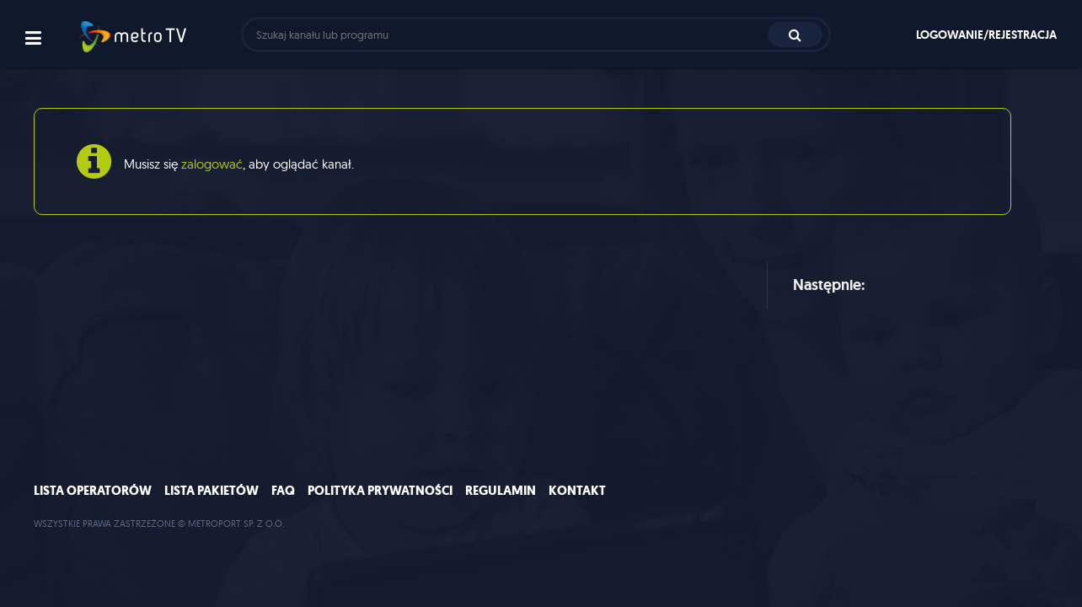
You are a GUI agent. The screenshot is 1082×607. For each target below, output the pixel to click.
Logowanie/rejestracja (986, 34)
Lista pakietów (211, 490)
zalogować (212, 164)
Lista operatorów (93, 490)
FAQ (283, 490)
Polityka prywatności (380, 490)
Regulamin (500, 490)
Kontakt (577, 490)
